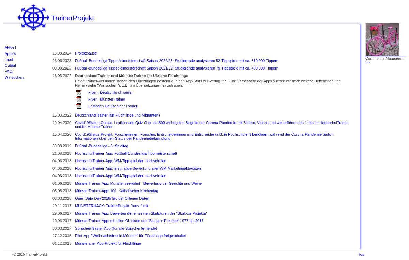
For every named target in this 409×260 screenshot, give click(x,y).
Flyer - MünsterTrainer (106, 99)
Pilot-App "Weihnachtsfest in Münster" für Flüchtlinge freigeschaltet (130, 236)
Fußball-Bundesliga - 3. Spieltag (101, 146)
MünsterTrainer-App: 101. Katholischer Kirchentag (116, 191)
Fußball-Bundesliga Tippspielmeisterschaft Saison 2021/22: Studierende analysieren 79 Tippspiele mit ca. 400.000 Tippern (176, 68)
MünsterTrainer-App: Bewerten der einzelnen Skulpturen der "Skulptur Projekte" (141, 213)
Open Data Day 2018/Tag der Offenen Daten (112, 198)
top (361, 254)
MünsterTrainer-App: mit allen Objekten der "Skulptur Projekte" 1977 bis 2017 (139, 221)
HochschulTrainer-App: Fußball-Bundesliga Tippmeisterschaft (126, 153)
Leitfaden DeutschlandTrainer (112, 106)
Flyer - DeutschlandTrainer (110, 92)
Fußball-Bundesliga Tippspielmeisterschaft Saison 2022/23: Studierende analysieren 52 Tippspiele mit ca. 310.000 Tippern (176, 61)
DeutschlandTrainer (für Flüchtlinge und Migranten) (117, 115)
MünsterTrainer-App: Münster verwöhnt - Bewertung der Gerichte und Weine (138, 183)
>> (367, 62)
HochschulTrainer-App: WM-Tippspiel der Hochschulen (120, 161)
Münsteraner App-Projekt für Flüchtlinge (108, 243)
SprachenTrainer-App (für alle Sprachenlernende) (116, 228)
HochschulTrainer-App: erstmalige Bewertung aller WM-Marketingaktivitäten (138, 168)
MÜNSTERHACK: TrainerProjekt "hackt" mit (111, 206)
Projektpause (86, 53)
